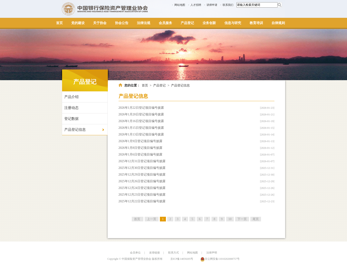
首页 (145, 85)
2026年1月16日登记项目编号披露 (141, 121)
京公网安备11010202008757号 (222, 258)
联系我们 (228, 4)
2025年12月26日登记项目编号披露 (142, 181)
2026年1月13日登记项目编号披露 (141, 134)
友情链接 (154, 252)
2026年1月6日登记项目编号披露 (140, 154)
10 (230, 219)
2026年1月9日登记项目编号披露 (140, 141)
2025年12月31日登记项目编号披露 (142, 161)
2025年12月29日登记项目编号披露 (142, 174)
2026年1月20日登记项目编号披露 (141, 114)
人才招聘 (195, 4)
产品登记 (159, 85)
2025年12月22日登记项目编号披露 (142, 201)
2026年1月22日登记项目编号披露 (141, 107)
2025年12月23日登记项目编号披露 (142, 194)
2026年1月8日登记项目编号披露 (140, 147)
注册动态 (71, 108)
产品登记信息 (75, 129)
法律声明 (211, 252)
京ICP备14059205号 (181, 258)
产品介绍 (71, 97)
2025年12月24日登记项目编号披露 (142, 188)
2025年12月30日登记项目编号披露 (142, 168)
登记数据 (71, 119)
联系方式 (173, 252)
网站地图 (179, 4)
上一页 (151, 219)
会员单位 (135, 252)
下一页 (242, 219)
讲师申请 (212, 4)
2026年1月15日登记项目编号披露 (141, 127)
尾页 (256, 219)
